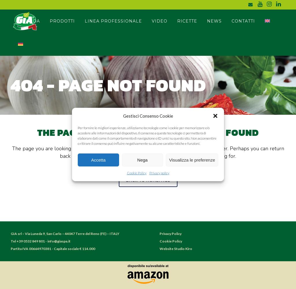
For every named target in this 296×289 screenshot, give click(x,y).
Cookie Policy (137, 173)
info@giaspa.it (59, 241)
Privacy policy (159, 173)
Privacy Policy (171, 233)
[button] (215, 116)
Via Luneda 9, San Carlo (43, 233)
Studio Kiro (183, 249)
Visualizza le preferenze (192, 160)
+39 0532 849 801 (30, 241)
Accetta (98, 160)
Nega (142, 160)
